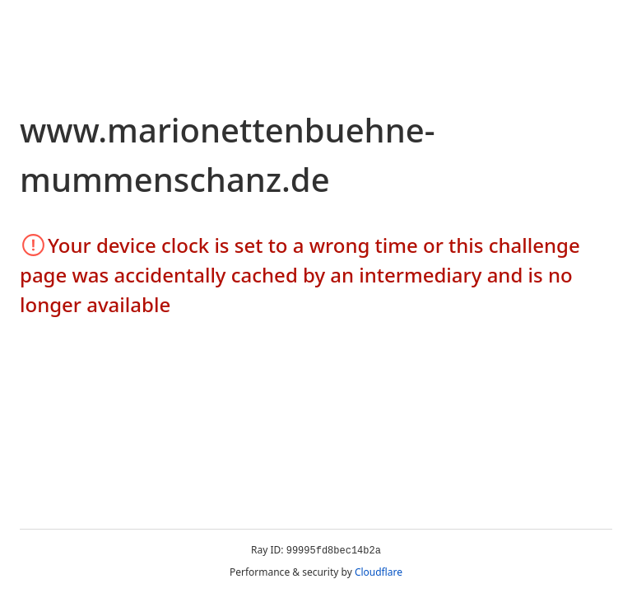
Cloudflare (378, 572)
